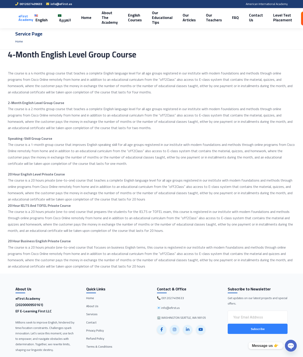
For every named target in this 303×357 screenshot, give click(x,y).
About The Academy (105, 17)
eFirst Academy (26, 17)
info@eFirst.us (59, 3)
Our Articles (179, 17)
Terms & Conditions (99, 346)
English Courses (128, 17)
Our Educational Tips (154, 17)
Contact (91, 322)
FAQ (222, 17)
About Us (92, 306)
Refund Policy (95, 338)
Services (92, 314)
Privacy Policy (95, 330)
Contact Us (242, 17)
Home (83, 17)
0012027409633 (28, 3)
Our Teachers (202, 17)
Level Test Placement (266, 17)
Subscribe (258, 329)
